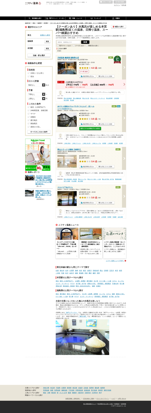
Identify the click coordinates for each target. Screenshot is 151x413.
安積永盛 (96, 270)
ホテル (114, 281)
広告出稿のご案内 (88, 398)
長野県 (91, 388)
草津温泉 (46, 390)
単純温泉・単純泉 (69, 286)
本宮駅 (121, 143)
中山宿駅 (74, 181)
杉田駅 (104, 143)
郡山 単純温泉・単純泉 (70, 179)
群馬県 (69, 388)
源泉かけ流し (91, 283)
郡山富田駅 (109, 98)
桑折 (90, 273)
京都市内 (88, 393)
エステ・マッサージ (62, 283)
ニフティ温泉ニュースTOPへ (115, 261)
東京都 (75, 388)
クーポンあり (79, 45)
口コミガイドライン (102, 398)
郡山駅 (72, 100)
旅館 (93, 286)
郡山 (101, 270)
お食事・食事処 (80, 281)
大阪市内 (81, 393)
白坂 (57, 270)
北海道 (86, 388)
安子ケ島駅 (67, 181)
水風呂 (98, 286)
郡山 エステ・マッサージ (97, 98)
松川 (66, 273)
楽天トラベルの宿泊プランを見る (90, 128)
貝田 (98, 273)
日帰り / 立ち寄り (37, 73)
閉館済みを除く (93, 45)
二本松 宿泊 (67, 143)
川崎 (48, 393)
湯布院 (100, 390)
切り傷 (122, 283)
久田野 (71, 270)
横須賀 (53, 393)
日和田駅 (116, 98)
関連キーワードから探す (34, 395)
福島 (76, 273)
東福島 (81, 273)
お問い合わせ (122, 398)
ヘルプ (113, 398)
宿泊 (57, 281)
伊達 (86, 273)
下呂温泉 (71, 390)
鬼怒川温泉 (107, 390)
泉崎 (76, 270)
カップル (121, 281)
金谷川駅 (120, 217)
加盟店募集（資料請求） (73, 398)
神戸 (100, 393)
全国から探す (45, 35)
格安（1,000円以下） (67, 281)
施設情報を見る (88, 76)
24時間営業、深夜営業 (39, 110)
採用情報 (123, 404)
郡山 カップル (82, 179)
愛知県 (97, 388)
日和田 (106, 270)
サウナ (72, 283)
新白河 (62, 270)
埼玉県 (52, 388)
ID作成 (124, 5)
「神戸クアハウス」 (71, 312)
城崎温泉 (64, 390)
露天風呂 (90, 281)
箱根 (51, 390)
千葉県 (58, 388)
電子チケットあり (65, 45)
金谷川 (71, 273)
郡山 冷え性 (85, 98)
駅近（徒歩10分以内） (83, 286)
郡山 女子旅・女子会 (108, 179)
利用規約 (116, 404)
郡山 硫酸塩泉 (77, 98)
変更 (47, 41)
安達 (62, 273)
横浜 (44, 393)
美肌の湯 (59, 286)
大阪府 (80, 388)
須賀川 (89, 270)
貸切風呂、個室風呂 (104, 283)
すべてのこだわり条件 (38, 132)
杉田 (120, 270)
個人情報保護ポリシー (89, 404)
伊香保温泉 (79, 390)
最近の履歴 (120, 2)
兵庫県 (63, 388)
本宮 (116, 270)
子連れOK (115, 283)
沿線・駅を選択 (39, 55)
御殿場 (74, 393)
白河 (66, 270)
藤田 (94, 273)
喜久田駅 (66, 100)
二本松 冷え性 (86, 143)
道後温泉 (87, 390)
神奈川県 (46, 388)
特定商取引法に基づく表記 (105, 404)
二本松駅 (110, 143)
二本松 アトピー (76, 143)
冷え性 (96, 281)
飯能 (69, 393)
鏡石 (84, 270)
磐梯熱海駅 (118, 179)
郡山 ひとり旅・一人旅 (94, 179)
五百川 (111, 270)
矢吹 (80, 270)
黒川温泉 (94, 390)
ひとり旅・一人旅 (105, 281)
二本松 (58, 273)
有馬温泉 (57, 390)
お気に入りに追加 (106, 76)
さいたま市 (63, 393)
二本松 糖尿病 (78, 217)
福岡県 (102, 388)
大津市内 (95, 393)
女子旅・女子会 (81, 283)
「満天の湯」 (82, 316)
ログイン (117, 5)
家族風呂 (33, 123)
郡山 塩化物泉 (68, 98)
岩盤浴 (33, 117)
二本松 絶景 (96, 217)
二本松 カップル (96, 143)
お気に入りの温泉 (106, 2)
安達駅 (116, 143)
